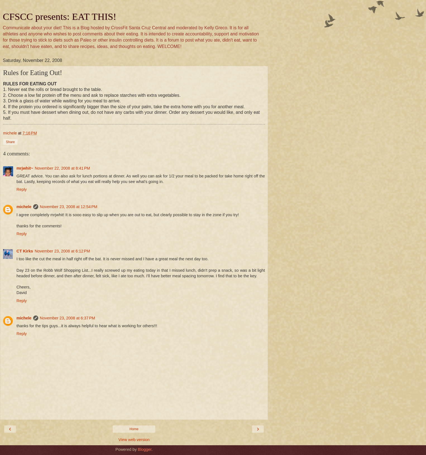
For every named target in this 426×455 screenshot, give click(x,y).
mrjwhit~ (24, 168)
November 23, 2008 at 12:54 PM (68, 206)
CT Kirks (24, 251)
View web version (134, 439)
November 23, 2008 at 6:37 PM (67, 318)
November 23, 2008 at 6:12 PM (62, 251)
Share (10, 142)
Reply (21, 189)
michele (24, 206)
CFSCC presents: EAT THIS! (59, 16)
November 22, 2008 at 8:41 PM (62, 168)
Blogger (145, 449)
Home (134, 429)
